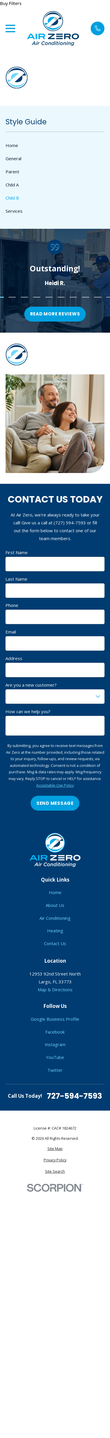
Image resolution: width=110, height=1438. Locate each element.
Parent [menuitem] (12, 171)
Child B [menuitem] (12, 198)
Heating (55, 930)
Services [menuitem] (14, 211)
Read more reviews (55, 314)
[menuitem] (55, 1149)
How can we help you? (28, 711)
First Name (17, 552)
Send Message (54, 803)
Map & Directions (55, 989)
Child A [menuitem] (12, 185)
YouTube (55, 1057)
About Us (55, 905)
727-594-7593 (74, 1096)
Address (14, 658)
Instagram (55, 1044)
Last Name (17, 579)
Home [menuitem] (12, 145)
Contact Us (55, 943)
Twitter (55, 1070)
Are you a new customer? (31, 684)
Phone (12, 605)
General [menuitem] (13, 158)
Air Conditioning (55, 918)
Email (11, 631)
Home (55, 892)
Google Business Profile (55, 1019)
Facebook (55, 1032)
